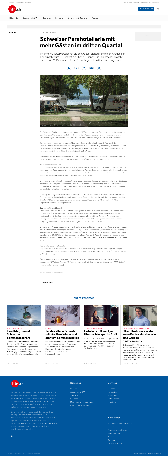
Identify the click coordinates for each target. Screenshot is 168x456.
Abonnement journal (145, 3)
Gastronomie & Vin (30, 18)
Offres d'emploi (20, 3)
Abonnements (114, 433)
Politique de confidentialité (33, 454)
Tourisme (47, 18)
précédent (12, 32)
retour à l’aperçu (48, 282)
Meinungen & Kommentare (81, 402)
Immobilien (28, 3)
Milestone (112, 402)
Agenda (95, 18)
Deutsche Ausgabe (146, 9)
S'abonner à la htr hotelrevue (120, 423)
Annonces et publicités (117, 430)
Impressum (17, 454)
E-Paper (129, 3)
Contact (111, 440)
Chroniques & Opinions (77, 18)
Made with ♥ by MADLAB (154, 454)
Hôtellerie (13, 18)
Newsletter (136, 3)
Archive (111, 436)
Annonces (11, 3)
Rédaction (112, 426)
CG (24, 454)
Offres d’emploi (114, 398)
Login (124, 3)
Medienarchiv (155, 3)
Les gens (59, 18)
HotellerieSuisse (115, 443)
